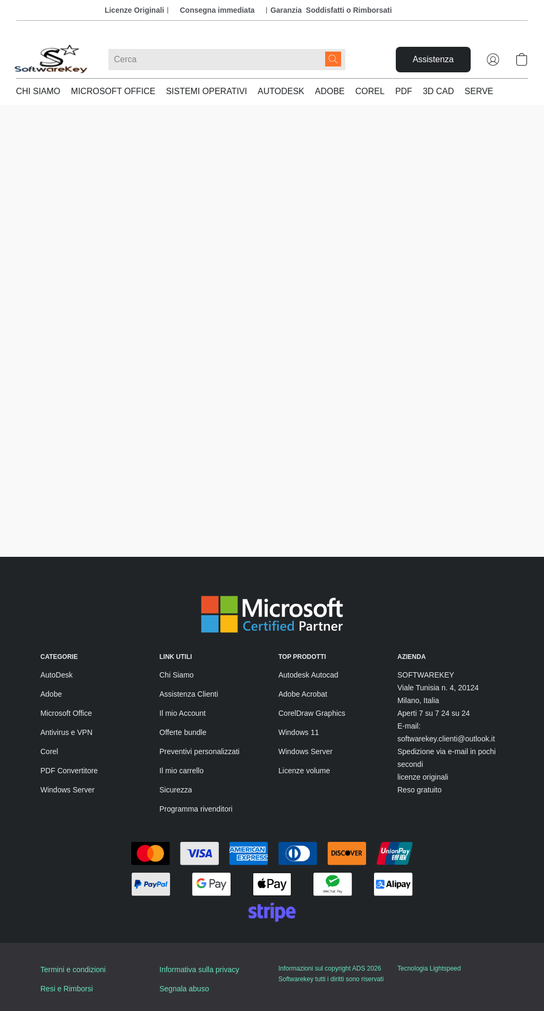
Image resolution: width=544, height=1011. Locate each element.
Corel (49, 751)
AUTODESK (281, 91)
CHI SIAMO (38, 91)
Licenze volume (304, 770)
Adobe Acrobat (302, 694)
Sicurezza (175, 790)
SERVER (482, 91)
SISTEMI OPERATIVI (206, 91)
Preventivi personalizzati (199, 751)
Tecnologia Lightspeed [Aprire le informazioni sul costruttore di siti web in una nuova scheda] (429, 968)
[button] (51, 59)
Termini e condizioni (73, 969)
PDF (403, 91)
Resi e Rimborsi (66, 988)
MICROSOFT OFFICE (113, 91)
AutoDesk (56, 675)
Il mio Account (182, 713)
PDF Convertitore (69, 770)
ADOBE (330, 91)
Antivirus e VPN (66, 732)
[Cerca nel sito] (333, 59)
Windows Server (67, 790)
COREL (370, 91)
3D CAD (438, 91)
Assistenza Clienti (188, 694)
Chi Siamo (176, 675)
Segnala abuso (184, 988)
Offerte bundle (182, 732)
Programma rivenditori (196, 809)
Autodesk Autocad (308, 675)
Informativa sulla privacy (199, 969)
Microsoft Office (66, 713)
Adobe (51, 694)
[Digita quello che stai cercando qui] (226, 59)
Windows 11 (298, 732)
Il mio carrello (181, 770)
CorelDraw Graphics (311, 713)
